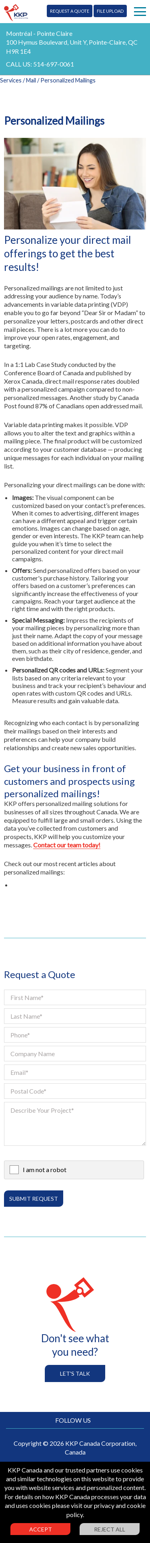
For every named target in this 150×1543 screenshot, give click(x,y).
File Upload (110, 11)
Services (11, 80)
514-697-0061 (53, 64)
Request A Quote (69, 11)
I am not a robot (44, 1169)
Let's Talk (75, 1373)
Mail (31, 80)
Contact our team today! (66, 845)
